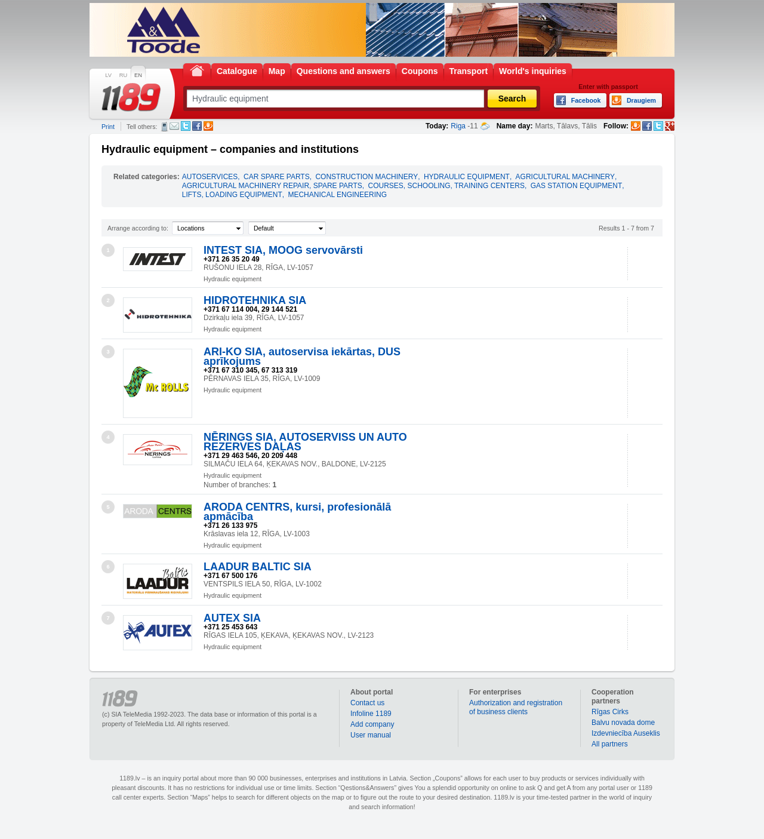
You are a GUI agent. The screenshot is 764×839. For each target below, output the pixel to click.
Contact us (367, 703)
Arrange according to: (137, 228)
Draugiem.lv (208, 126)
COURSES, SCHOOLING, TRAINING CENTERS (446, 186)
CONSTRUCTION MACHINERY (366, 177)
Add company (372, 724)
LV (108, 75)
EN (138, 75)
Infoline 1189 (371, 713)
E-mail (174, 126)
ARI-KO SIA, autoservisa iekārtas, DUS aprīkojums (302, 356)
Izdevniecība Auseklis (626, 733)
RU (123, 75)
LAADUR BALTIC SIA (258, 567)
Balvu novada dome (623, 722)
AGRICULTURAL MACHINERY (565, 177)
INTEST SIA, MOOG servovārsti (283, 250)
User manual (370, 735)
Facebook (197, 126)
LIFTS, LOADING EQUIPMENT (232, 194)
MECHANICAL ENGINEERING (337, 194)
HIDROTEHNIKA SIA (255, 300)
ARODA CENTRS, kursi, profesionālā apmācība (297, 512)
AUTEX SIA (232, 618)
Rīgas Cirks (610, 712)
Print (108, 126)
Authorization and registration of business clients (515, 707)
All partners (610, 744)
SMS (164, 126)
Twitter (185, 126)
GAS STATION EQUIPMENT (577, 186)
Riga (458, 126)
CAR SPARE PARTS (277, 177)
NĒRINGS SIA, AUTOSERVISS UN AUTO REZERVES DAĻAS (305, 442)
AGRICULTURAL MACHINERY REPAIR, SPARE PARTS (272, 186)
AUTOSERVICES (210, 177)
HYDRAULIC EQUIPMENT (467, 177)
